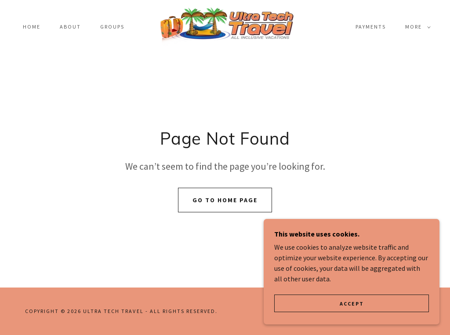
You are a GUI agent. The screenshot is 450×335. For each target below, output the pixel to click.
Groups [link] (112, 26)
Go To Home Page (225, 200)
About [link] (70, 26)
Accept (352, 303)
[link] (225, 26)
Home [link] (31, 26)
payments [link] (371, 26)
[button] (416, 27)
